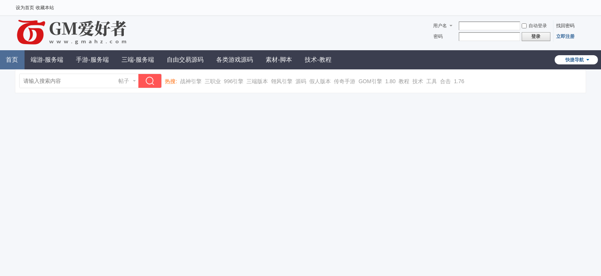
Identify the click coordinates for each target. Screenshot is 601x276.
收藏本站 (45, 7)
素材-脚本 (279, 59)
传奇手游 (344, 81)
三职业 (213, 81)
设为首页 (25, 7)
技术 (417, 81)
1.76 (459, 81)
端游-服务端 (47, 59)
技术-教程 (318, 59)
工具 (431, 81)
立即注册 (565, 36)
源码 (301, 81)
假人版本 (320, 81)
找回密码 (565, 25)
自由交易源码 (185, 59)
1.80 (390, 81)
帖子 (123, 81)
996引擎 (233, 81)
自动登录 (534, 25)
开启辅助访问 (584, 5)
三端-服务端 (138, 59)
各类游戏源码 (234, 59)
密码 (438, 36)
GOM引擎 (370, 81)
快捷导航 (574, 59)
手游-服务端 (92, 59)
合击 (445, 81)
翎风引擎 (281, 81)
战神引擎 (191, 81)
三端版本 (257, 81)
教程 (404, 81)
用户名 (440, 25)
